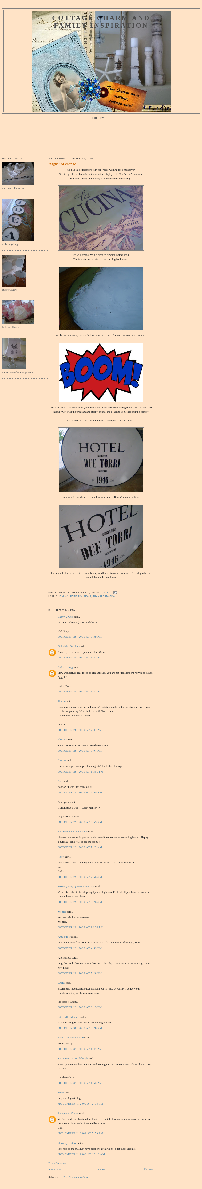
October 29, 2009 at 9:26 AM (80, 902)
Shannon (63, 739)
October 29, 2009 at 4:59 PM (80, 948)
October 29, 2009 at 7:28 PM (80, 973)
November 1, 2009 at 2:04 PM (80, 1103)
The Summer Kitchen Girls (73, 831)
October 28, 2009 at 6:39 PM (80, 636)
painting (76, 596)
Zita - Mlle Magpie (68, 1016)
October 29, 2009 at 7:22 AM (80, 847)
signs (87, 596)
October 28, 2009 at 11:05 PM (81, 771)
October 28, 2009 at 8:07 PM (80, 750)
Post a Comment (57, 1163)
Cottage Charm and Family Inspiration (101, 21)
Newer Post (54, 1169)
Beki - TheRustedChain (71, 1037)
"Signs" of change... (63, 164)
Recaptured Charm (68, 1113)
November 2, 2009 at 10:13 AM (81, 1154)
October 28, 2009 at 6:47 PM (80, 657)
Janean (61, 1092)
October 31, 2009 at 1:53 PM (80, 1082)
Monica (62, 911)
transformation (104, 596)
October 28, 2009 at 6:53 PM (80, 691)
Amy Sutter (64, 936)
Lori (60, 781)
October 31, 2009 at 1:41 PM (80, 1048)
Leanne (62, 760)
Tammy (62, 701)
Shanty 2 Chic (65, 616)
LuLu (61, 856)
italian (64, 596)
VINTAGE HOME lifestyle (73, 1058)
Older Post (148, 1169)
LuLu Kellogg (65, 667)
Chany (61, 982)
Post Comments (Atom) (77, 1177)
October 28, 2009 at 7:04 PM (80, 729)
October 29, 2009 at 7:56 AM (80, 876)
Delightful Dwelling (69, 646)
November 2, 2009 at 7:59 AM (81, 1133)
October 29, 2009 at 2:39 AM (80, 792)
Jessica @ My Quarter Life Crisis (76, 886)
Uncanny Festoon (67, 1143)
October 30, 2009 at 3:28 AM (80, 1028)
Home (101, 1169)
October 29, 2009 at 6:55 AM (80, 822)
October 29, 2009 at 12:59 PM (81, 927)
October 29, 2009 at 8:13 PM (80, 1007)
